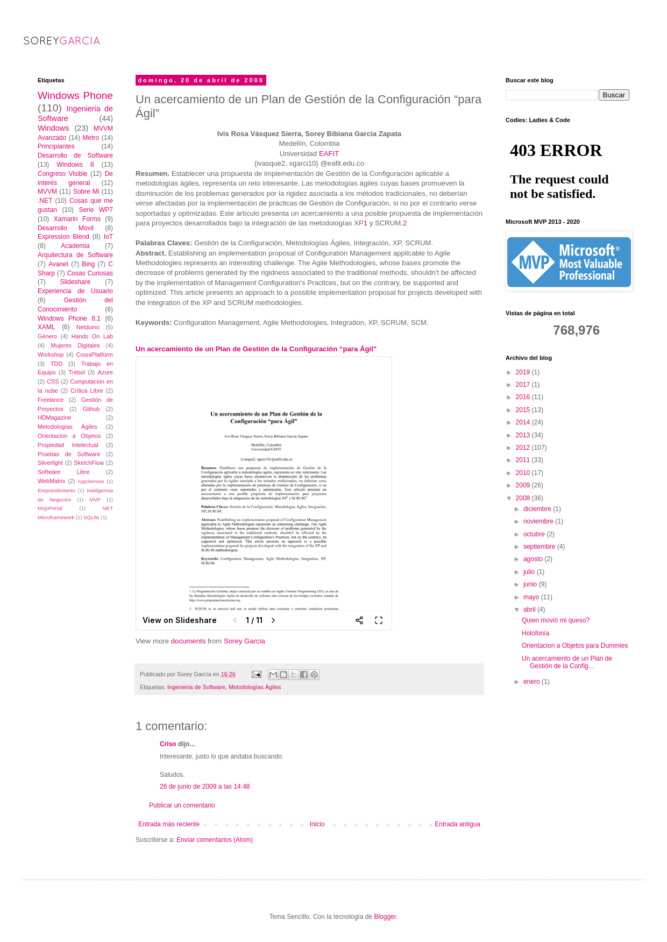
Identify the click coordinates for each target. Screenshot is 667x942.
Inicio (317, 824)
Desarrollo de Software (75, 155)
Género (47, 336)
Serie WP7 (96, 210)
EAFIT (329, 154)
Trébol (77, 372)
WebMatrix (51, 481)
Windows (53, 128)
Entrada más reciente (169, 824)
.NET (45, 200)
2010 (524, 473)
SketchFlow (89, 462)
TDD (56, 363)
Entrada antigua (457, 824)
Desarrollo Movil (66, 228)
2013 (524, 435)
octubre (535, 534)
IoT (108, 236)
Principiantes (56, 146)
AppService (91, 481)
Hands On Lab (92, 336)
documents (188, 641)
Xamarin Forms (77, 219)
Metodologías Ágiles (255, 687)
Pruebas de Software (69, 454)
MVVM (47, 191)
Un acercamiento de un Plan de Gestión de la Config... (567, 662)
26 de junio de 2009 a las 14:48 (205, 786)
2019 (524, 372)
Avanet (58, 264)
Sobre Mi (86, 191)
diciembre (538, 509)
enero (532, 681)
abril (530, 609)
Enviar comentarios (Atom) (214, 840)
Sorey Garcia (244, 641)
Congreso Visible (63, 174)
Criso (168, 744)
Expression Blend (63, 236)
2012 (524, 447)
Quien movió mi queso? (556, 620)
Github (91, 409)
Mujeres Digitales (75, 345)
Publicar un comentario (182, 805)
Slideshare (75, 282)
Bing (88, 264)
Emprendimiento (56, 490)
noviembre (539, 521)
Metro (90, 137)
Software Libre (64, 472)
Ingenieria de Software (196, 687)
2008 (524, 498)
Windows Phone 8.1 (69, 318)
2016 (524, 397)
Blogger (385, 916)
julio (530, 572)
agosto (533, 559)
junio (531, 584)
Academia (75, 246)
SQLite (91, 517)
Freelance (50, 399)
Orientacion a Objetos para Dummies (575, 645)
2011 (524, 460)
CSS (53, 381)
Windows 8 (75, 164)
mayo (532, 597)
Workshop (50, 354)
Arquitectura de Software (75, 255)
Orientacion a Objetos (69, 436)
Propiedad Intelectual (68, 445)
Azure (105, 372)
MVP (95, 499)
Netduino (88, 327)
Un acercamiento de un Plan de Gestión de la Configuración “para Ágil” (256, 349)
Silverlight (50, 462)
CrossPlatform (94, 354)
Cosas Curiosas (90, 273)
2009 (524, 485)
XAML (46, 327)
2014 (524, 422)
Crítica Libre (86, 390)
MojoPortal (50, 508)
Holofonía (535, 633)
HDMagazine (54, 417)
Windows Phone (75, 95)
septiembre (540, 546)
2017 (524, 384)
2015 (524, 410)
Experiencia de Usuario (75, 291)
